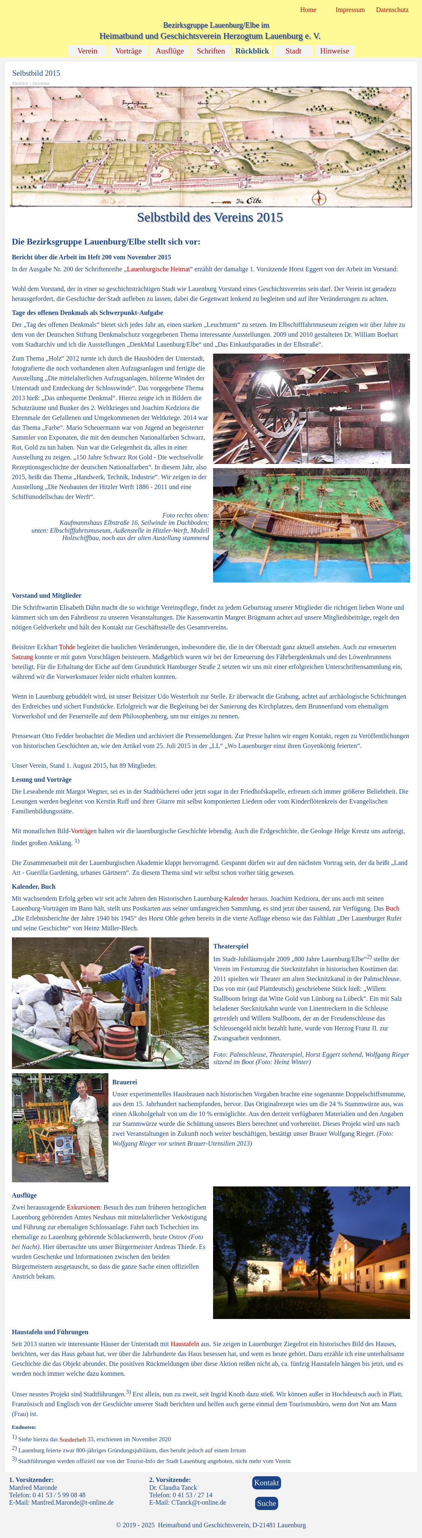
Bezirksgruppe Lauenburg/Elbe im (216, 25)
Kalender (236, 898)
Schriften (211, 51)
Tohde (67, 646)
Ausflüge (170, 51)
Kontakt (266, 1482)
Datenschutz (392, 9)
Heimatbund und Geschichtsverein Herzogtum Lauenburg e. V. (210, 36)
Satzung (22, 656)
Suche (266, 1503)
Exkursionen (83, 1207)
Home (308, 9)
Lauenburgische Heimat (158, 269)
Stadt (293, 51)
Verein (87, 51)
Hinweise (334, 51)
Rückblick (252, 51)
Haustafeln (185, 1343)
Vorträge (128, 51)
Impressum (350, 9)
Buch (393, 908)
